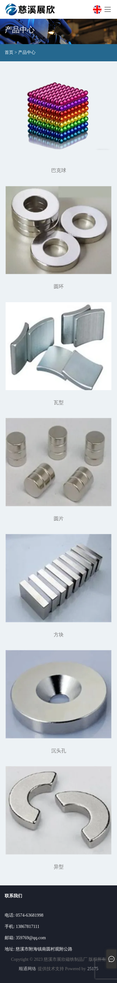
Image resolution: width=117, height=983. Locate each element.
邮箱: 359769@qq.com (25, 937)
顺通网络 (27, 968)
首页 (9, 52)
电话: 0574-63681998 (24, 915)
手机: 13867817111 (22, 926)
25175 (92, 968)
